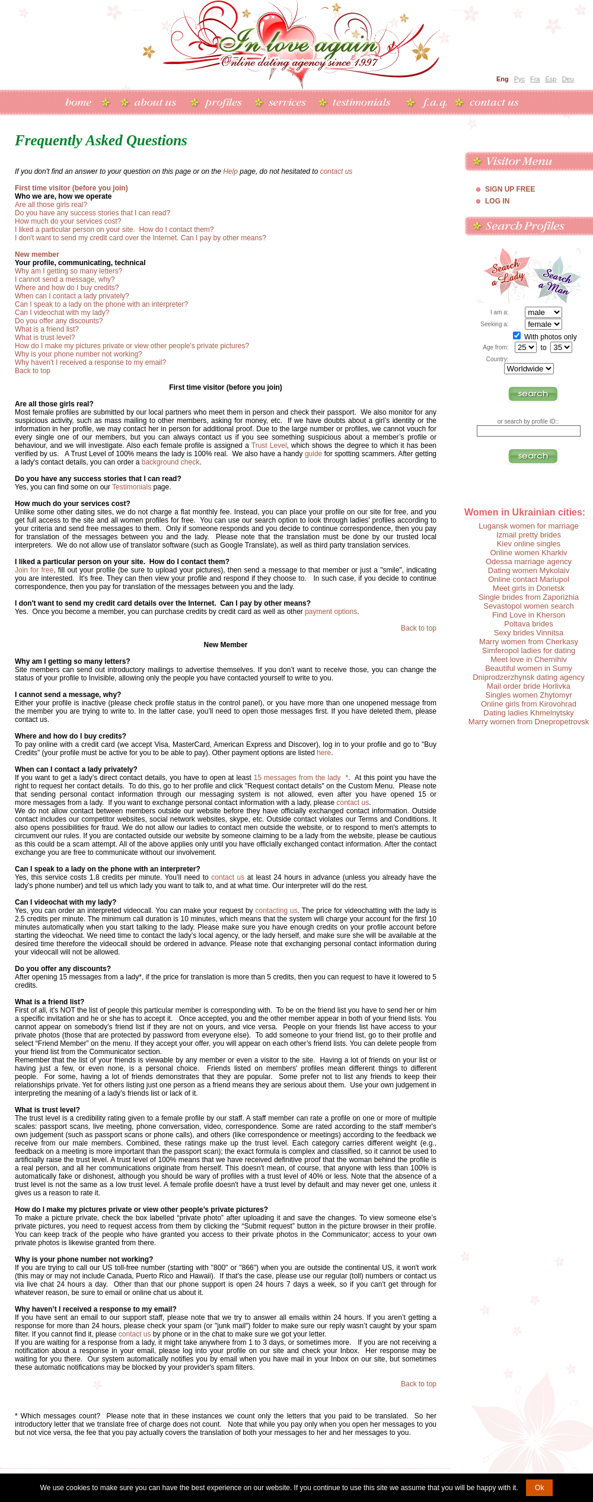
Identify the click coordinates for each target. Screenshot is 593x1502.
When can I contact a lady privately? (72, 296)
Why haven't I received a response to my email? (90, 362)
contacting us (277, 910)
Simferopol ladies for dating (529, 650)
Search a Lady (504, 275)
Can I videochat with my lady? (62, 312)
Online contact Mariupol (528, 579)
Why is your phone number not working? (78, 354)
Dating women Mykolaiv (528, 570)
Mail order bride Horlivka (528, 686)
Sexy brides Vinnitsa (529, 632)
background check (170, 462)
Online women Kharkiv (528, 552)
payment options (331, 611)
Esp (550, 78)
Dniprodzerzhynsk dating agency (529, 677)
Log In (497, 201)
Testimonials (131, 487)
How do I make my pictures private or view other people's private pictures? (132, 346)
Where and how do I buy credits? (67, 288)
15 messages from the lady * (301, 778)
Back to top (32, 371)
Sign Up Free (510, 189)
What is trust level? (45, 337)
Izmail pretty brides (528, 534)
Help (230, 171)
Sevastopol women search (528, 606)
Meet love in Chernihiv (528, 659)
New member (37, 254)
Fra (535, 78)
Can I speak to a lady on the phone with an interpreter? (101, 304)
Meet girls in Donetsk (529, 588)
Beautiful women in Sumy (528, 668)
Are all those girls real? (51, 205)
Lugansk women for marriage (528, 525)
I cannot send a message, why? (65, 279)
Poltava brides (528, 623)
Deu (567, 78)
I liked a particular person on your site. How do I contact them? (114, 229)
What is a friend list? (47, 329)
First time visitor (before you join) (71, 188)
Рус (519, 78)
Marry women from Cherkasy (528, 641)
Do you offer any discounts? (59, 321)
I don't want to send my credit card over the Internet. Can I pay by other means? (140, 238)
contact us (336, 171)
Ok (539, 1488)
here (324, 753)
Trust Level (269, 445)
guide (313, 454)
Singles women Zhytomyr (529, 694)
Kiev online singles (529, 543)
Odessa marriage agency (529, 561)
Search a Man (556, 275)
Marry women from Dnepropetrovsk (528, 721)
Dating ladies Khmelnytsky (528, 712)
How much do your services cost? (68, 221)
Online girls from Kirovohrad (528, 703)
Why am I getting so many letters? (68, 271)
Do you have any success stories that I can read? (92, 213)
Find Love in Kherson (528, 614)
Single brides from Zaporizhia (529, 597)
